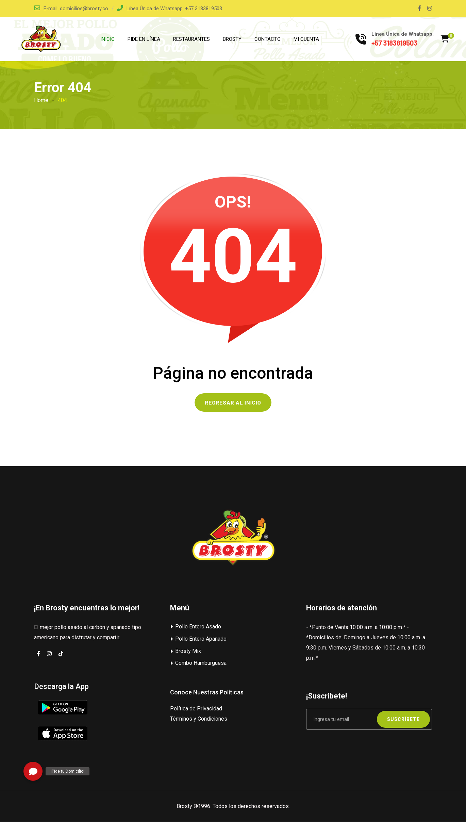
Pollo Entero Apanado (201, 639)
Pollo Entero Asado (198, 627)
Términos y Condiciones (198, 719)
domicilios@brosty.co (84, 8)
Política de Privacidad (196, 709)
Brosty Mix (188, 651)
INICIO (107, 39)
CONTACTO (267, 39)
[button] (33, 771)
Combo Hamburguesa (201, 663)
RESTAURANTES (191, 39)
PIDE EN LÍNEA (144, 39)
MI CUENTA (306, 39)
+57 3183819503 (203, 8)
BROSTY (232, 39)
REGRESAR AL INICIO (233, 402)
